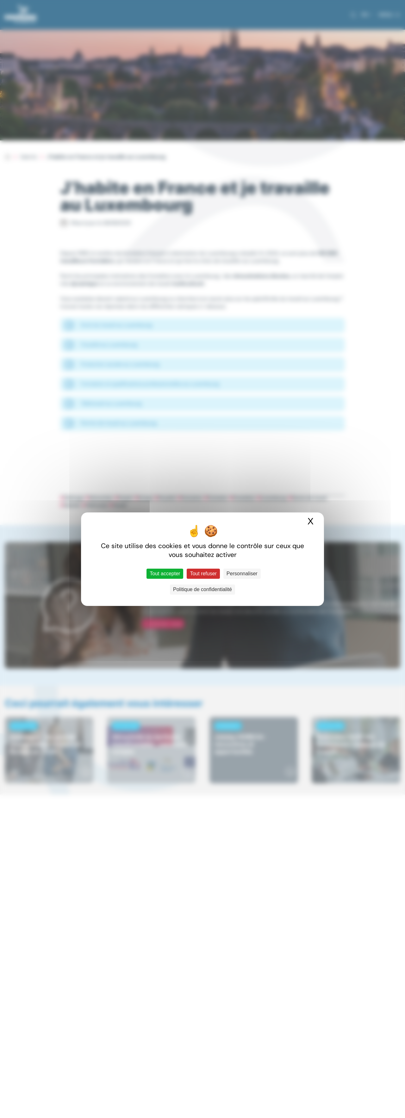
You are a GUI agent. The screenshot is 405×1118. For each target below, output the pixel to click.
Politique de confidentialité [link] (202, 589)
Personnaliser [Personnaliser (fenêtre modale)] (242, 573)
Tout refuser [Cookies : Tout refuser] (203, 573)
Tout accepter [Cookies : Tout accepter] (165, 573)
